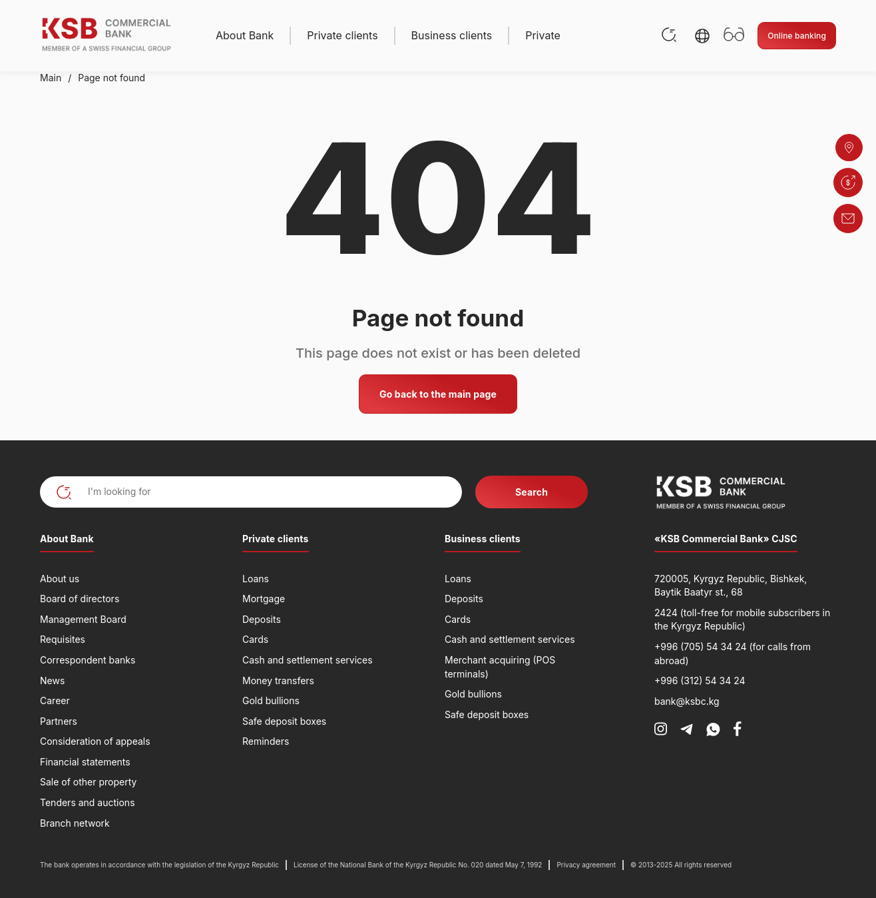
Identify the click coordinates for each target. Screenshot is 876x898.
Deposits (261, 619)
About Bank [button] (245, 35)
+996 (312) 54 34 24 (700, 680)
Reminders (265, 741)
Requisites (62, 639)
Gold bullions (271, 700)
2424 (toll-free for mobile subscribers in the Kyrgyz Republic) (742, 619)
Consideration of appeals (95, 741)
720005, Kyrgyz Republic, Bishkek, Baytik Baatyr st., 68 (730, 585)
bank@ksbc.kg (687, 701)
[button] (702, 36)
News (52, 680)
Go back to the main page (438, 394)
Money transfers (278, 680)
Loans (255, 578)
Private (542, 35)
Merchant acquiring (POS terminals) (500, 666)
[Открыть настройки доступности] (734, 36)
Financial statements (85, 761)
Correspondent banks (87, 660)
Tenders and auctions (87, 802)
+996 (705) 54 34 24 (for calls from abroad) (732, 653)
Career (55, 700)
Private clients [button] (342, 35)
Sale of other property (88, 781)
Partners (58, 721)
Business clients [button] (452, 35)
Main (50, 77)
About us (59, 578)
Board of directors (79, 598)
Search (531, 492)
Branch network (75, 823)
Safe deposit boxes (284, 721)
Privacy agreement (586, 865)
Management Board (83, 619)
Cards (255, 639)
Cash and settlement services (307, 660)
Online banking (796, 36)
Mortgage (263, 598)
